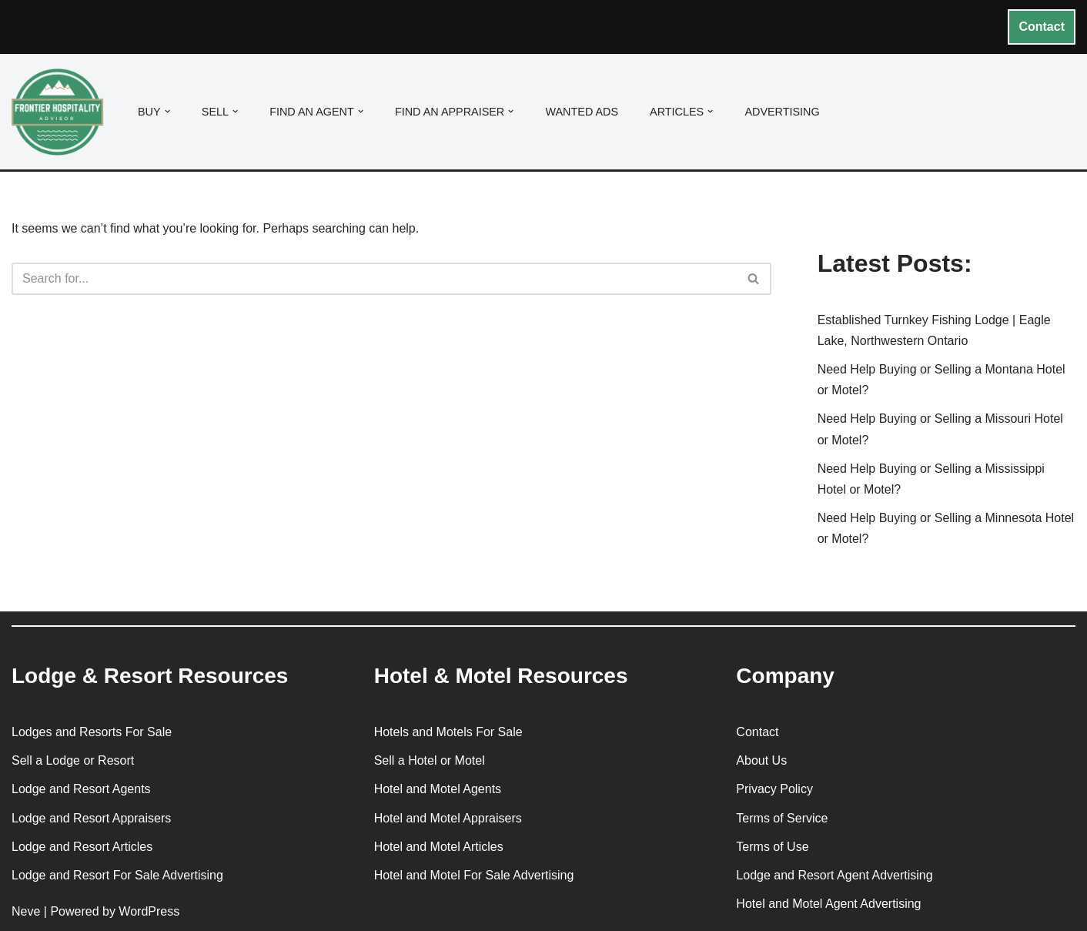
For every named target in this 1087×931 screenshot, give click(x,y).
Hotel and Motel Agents (437, 788)
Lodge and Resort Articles (82, 846)
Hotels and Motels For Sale (448, 731)
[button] (167, 111)
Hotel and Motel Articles (438, 846)
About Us (761, 760)
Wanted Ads (581, 111)
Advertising (781, 111)
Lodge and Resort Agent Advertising (834, 875)
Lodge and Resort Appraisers (91, 818)
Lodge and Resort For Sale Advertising (117, 875)
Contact (1041, 26)
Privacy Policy (774, 788)
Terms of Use (772, 846)
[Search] (374, 279)
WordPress (149, 911)
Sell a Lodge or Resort (73, 760)
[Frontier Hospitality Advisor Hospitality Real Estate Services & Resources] (62, 112)
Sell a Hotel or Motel (429, 760)
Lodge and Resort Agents (81, 788)
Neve (26, 911)
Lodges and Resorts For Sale (92, 731)
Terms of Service (782, 818)
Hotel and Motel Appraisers (448, 818)
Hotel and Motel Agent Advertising (828, 903)
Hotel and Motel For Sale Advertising (474, 875)
